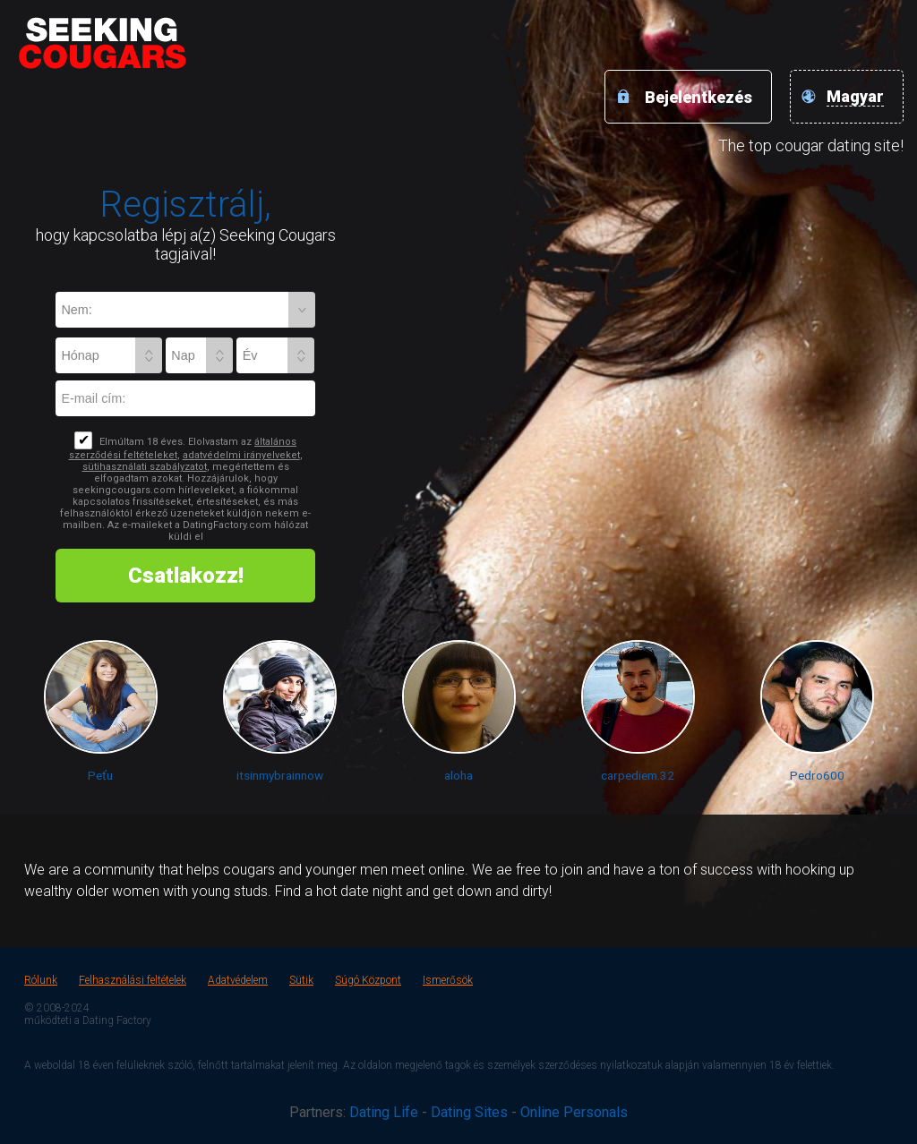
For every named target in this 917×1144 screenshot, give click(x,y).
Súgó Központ (368, 980)
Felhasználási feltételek (132, 980)
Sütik (301, 980)
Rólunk (40, 980)
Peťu (100, 775)
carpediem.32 (637, 775)
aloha (458, 775)
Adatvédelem (238, 980)
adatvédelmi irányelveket (241, 455)
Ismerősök (448, 980)
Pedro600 (817, 775)
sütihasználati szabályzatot (144, 467)
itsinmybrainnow (279, 775)
